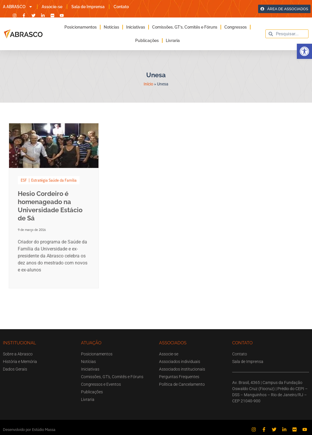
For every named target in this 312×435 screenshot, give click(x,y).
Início (148, 84)
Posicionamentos (80, 27)
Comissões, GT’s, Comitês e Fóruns (184, 27)
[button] (304, 51)
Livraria (173, 40)
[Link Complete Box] (53, 205)
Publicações (147, 40)
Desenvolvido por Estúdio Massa (29, 429)
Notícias (111, 27)
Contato (121, 6)
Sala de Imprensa (88, 6)
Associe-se (52, 6)
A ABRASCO (18, 7)
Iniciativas (135, 27)
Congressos (235, 27)
